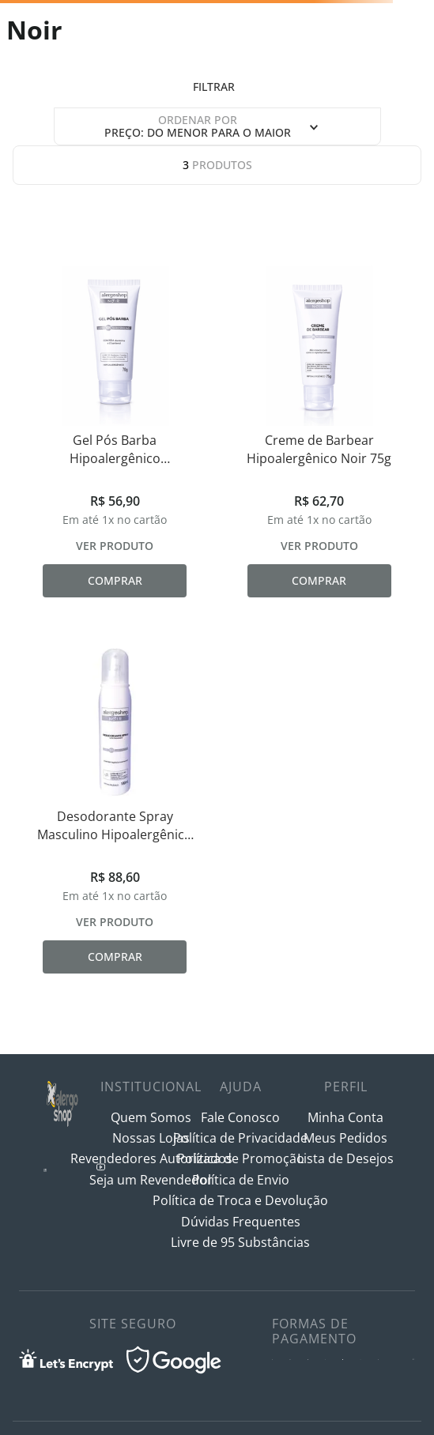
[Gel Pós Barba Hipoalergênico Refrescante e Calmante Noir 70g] (115, 431)
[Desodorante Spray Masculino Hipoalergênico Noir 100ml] (115, 807)
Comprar (115, 580)
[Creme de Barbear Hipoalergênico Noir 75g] (320, 431)
